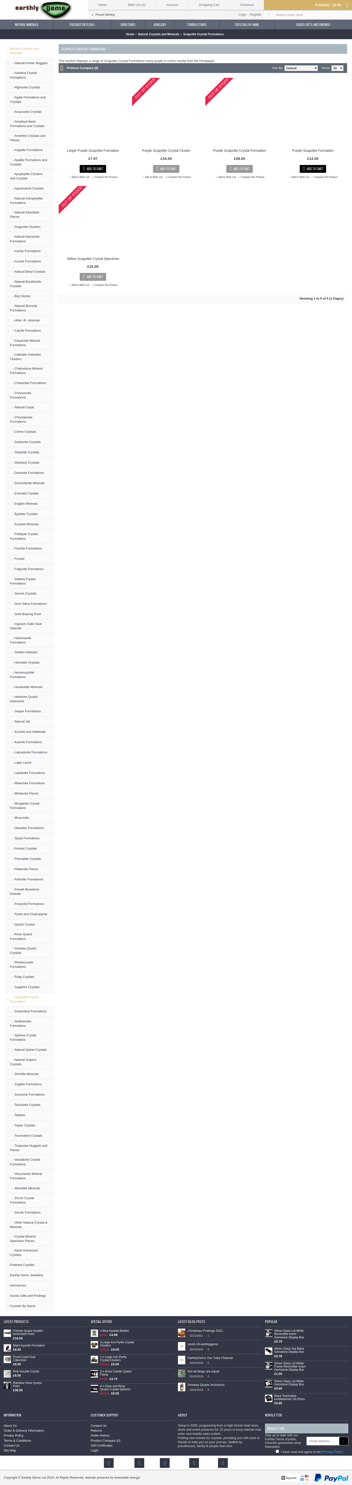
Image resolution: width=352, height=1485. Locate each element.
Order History (100, 1435)
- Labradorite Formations (28, 752)
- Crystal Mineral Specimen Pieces (22, 1239)
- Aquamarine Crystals (27, 188)
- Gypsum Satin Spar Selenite (26, 626)
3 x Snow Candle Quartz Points (116, 1373)
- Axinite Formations (25, 251)
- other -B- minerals (25, 320)
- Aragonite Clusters (25, 227)
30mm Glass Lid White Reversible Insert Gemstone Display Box (289, 1334)
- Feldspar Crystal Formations (23, 536)
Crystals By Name (22, 1306)
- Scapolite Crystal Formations (24, 999)
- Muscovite (19, 817)
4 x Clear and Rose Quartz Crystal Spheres (115, 1388)
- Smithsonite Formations (20, 1023)
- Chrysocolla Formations (20, 395)
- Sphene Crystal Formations (23, 1037)
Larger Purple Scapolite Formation (93, 150)
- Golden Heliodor (23, 652)
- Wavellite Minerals (25, 1188)
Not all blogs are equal (203, 1371)
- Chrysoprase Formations (21, 419)
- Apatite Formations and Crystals (28, 162)
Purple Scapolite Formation (313, 150)
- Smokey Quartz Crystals (23, 951)
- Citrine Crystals (23, 431)
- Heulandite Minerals (26, 687)
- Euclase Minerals (24, 524)
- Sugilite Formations (26, 1084)
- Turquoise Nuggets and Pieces (28, 1148)
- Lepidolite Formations (27, 773)
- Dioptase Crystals (24, 462)
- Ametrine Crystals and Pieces (27, 138)
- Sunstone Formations (27, 1094)
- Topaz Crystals (22, 1125)
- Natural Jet (20, 721)
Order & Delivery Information (24, 1430)
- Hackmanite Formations (20, 640)
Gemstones (18, 1285)
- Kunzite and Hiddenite (27, 732)
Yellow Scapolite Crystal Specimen (92, 259)
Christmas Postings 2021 (205, 1331)
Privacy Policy (13, 1435)
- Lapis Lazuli (20, 762)
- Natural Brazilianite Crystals (25, 284)
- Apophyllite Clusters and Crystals (26, 176)
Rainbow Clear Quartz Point (27, 1384)
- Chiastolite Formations (28, 383)
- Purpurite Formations (27, 904)
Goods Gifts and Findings (28, 1296)
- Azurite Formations (25, 261)
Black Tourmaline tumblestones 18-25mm (289, 1397)
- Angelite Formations (26, 150)
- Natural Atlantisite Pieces (24, 214)
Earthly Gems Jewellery (26, 1275)
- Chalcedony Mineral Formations (26, 371)
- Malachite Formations (27, 783)
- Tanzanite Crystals (25, 1105)
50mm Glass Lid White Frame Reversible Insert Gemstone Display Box (290, 1366)
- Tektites (17, 1115)
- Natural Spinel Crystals (28, 1050)
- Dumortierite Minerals (27, 483)
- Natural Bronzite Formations (23, 308)
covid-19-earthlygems (203, 1344)
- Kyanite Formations (26, 742)
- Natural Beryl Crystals (27, 271)
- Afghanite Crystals (25, 87)
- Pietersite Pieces (24, 869)
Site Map (10, 1450)
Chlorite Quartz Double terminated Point (28, 1332)
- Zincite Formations (25, 1212)
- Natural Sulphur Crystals (23, 1062)
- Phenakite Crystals (25, 859)
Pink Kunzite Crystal (26, 1371)
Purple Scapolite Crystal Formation (239, 150)
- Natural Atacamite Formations (24, 239)
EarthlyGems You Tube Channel (210, 1358)
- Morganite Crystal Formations (24, 806)
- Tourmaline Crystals (26, 1135)
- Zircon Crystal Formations (22, 1200)
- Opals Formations (24, 838)
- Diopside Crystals (24, 452)
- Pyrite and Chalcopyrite (28, 914)
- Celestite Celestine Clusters (25, 357)
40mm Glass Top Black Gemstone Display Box (289, 1350)
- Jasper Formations (25, 711)
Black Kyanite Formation (29, 1345)
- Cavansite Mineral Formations (25, 343)
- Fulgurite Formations (27, 569)
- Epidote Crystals (23, 514)
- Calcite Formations (25, 330)
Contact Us (11, 1445)
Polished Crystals (22, 1265)
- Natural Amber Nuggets (28, 63)
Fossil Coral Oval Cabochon (24, 1359)
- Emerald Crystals (24, 493)
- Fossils (17, 559)
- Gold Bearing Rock (25, 614)
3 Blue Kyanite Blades (114, 1331)
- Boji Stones (20, 296)
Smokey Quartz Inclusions (206, 1385)
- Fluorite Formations (26, 548)
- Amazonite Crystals (26, 112)
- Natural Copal (22, 407)
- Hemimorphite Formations (22, 675)
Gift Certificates (101, 1445)
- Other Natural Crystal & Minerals (28, 1225)
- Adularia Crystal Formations (23, 75)
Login (95, 1450)
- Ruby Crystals (22, 977)
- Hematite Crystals (24, 662)
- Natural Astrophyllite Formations (26, 201)
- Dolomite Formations (27, 473)
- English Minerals (24, 503)
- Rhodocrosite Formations (21, 964)
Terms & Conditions (17, 1440)
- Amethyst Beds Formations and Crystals (27, 124)
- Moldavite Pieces (24, 793)
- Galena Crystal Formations (22, 581)
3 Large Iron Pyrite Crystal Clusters (117, 1344)
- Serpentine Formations (28, 1011)
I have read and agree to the (309, 1452)
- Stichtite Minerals (24, 1074)
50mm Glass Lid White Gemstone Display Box (289, 1383)
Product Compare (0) (82, 68)
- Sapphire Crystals (24, 987)
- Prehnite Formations (26, 879)
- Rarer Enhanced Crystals (23, 1253)
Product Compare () (105, 1440)
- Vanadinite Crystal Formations (25, 1162)
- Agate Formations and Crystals (27, 99)
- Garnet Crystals (23, 593)
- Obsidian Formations (27, 828)
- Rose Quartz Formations (21, 936)
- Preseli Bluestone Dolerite (24, 892)
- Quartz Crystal (22, 924)
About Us (10, 1425)
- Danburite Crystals (25, 442)
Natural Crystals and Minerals (24, 51)
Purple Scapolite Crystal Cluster (166, 150)
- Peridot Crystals (23, 848)
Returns (96, 1430)
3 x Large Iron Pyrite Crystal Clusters (113, 1359)
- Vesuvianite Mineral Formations (26, 1176)
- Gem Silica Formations (28, 604)
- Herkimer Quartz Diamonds (24, 699)
